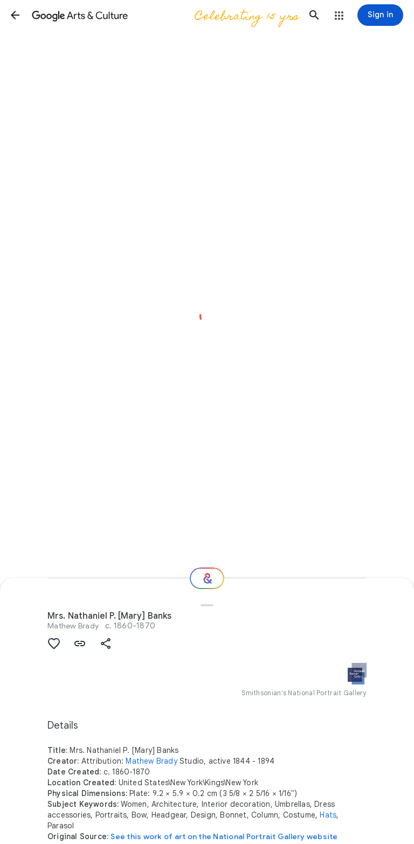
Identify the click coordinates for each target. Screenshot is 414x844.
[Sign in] (380, 15)
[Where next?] (207, 578)
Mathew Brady (73, 626)
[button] (15, 15)
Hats (328, 815)
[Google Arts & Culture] (164, 15)
